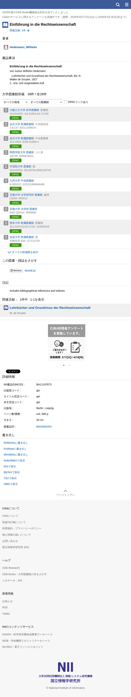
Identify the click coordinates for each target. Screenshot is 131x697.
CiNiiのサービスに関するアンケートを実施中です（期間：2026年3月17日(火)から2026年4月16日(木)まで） (65, 16)
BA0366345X (44, 426)
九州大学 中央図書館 (22, 180)
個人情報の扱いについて (16, 534)
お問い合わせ (10, 541)
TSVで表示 (10, 478)
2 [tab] (71, 365)
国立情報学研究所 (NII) (15, 547)
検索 (117, 4)
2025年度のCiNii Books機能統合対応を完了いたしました (35, 12)
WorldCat (30, 270)
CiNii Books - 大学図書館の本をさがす (24, 574)
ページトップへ (65, 494)
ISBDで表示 (11, 483)
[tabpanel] (66, 342)
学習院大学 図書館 (20, 166)
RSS (5, 607)
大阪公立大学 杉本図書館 (24, 109)
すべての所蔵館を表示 (25, 252)
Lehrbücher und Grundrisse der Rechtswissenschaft (50, 308)
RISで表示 (10, 466)
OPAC (15, 117)
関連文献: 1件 (18, 30)
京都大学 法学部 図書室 (23, 208)
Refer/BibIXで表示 (14, 460)
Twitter (6, 613)
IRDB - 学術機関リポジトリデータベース (26, 640)
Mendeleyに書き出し (16, 454)
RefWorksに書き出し (16, 442)
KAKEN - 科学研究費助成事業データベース (27, 634)
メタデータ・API (12, 580)
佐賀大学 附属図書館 (22, 237)
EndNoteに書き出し (15, 448)
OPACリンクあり (76, 102)
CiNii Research (11, 567)
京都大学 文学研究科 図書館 (26, 194)
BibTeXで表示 (12, 472)
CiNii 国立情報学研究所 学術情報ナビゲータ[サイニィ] (16, 4)
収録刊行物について (14, 522)
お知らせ (7, 601)
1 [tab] (65, 365)
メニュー (126, 4)
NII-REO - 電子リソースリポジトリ (22, 646)
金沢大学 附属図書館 (22, 124)
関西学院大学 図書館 (22, 152)
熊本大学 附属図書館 (22, 222)
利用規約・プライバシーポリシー (21, 528)
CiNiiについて (10, 515)
